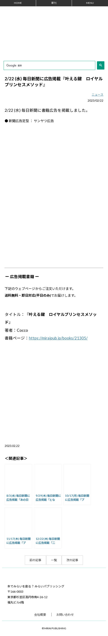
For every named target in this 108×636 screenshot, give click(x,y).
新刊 (53, 2)
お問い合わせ (65, 614)
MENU (90, 2)
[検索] (49, 65)
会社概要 (40, 614)
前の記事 (35, 560)
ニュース (97, 94)
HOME (18, 2)
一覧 (54, 560)
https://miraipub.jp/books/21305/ (58, 338)
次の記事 (72, 560)
